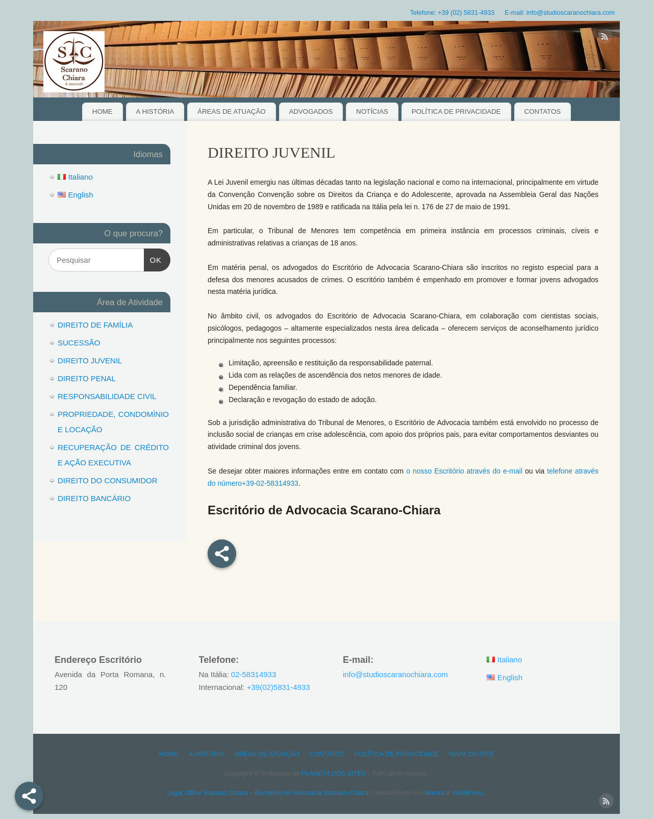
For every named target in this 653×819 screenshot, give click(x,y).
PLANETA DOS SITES (334, 773)
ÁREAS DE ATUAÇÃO (231, 111)
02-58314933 (253, 674)
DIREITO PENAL (87, 378)
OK (153, 258)
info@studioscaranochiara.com (395, 674)
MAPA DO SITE (471, 754)
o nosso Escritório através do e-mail (464, 471)
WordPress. (469, 793)
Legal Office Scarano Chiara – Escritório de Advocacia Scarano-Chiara (267, 793)
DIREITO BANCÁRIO (94, 498)
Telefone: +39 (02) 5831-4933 (452, 12)
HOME (102, 111)
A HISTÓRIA (155, 111)
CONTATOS (542, 111)
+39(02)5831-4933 (278, 687)
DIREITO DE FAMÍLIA (95, 324)
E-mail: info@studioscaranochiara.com (560, 12)
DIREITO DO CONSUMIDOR (108, 480)
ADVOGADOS (311, 111)
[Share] (29, 796)
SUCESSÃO (79, 342)
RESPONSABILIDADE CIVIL (107, 396)
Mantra (434, 793)
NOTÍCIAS (372, 111)
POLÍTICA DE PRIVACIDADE (456, 111)
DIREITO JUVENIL (90, 360)
